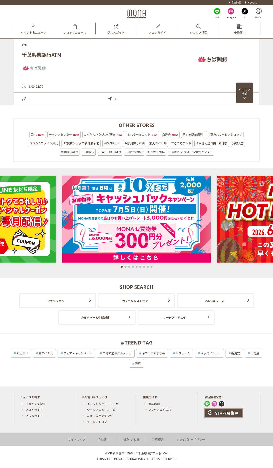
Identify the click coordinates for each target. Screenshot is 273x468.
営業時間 (236, 2)
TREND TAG (139, 342)
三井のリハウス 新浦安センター (191, 152)
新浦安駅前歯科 (193, 134)
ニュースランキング (100, 416)
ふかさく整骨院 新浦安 (212, 143)
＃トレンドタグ (97, 422)
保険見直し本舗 (134, 143)
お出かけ (22, 353)
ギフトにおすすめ (153, 353)
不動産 (255, 353)
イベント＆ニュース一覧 (102, 404)
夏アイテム (46, 353)
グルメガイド (34, 416)
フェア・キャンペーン (77, 353)
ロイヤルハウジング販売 (103, 134)
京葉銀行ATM (69, 152)
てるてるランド (181, 143)
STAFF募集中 (226, 413)
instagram (231, 17)
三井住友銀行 (134, 152)
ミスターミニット (142, 134)
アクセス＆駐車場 (159, 410)
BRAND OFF (112, 143)
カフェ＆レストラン (135, 301)
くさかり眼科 (156, 152)
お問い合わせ (130, 439)
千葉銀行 (88, 152)
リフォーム (183, 353)
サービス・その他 (174, 317)
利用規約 (158, 439)
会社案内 (104, 439)
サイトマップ (76, 439)
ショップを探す (35, 404)
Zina (37, 134)
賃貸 (138, 363)
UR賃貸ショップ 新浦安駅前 (81, 143)
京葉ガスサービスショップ (224, 134)
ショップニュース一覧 (101, 410)
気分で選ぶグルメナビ (117, 353)
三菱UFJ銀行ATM (110, 152)
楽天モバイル (158, 143)
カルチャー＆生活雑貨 (95, 317)
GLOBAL (258, 17)
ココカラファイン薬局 (43, 143)
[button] (122, 267)
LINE (217, 17)
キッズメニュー (211, 353)
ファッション (55, 301)
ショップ (244, 91)
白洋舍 (170, 134)
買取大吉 (238, 143)
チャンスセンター (64, 134)
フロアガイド (34, 410)
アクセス (252, 2)
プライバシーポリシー (190, 439)
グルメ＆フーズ (214, 301)
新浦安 (235, 353)
